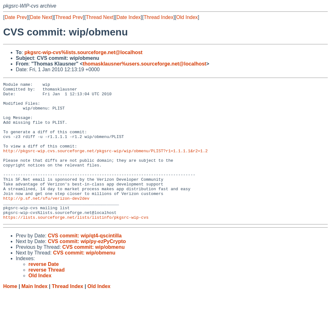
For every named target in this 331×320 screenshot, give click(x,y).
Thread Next (99, 17)
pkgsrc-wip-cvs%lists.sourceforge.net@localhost (83, 52)
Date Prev (15, 17)
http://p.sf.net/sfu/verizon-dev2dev (46, 222)
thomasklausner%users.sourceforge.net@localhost (144, 63)
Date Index (128, 17)
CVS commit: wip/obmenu (93, 274)
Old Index (187, 17)
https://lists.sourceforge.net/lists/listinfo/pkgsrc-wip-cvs (75, 245)
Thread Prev (69, 17)
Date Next (41, 17)
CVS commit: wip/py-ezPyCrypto (87, 269)
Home (10, 314)
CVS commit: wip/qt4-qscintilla (85, 263)
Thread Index (158, 17)
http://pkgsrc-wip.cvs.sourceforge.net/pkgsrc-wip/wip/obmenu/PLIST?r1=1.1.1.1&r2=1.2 (105, 165)
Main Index (34, 314)
